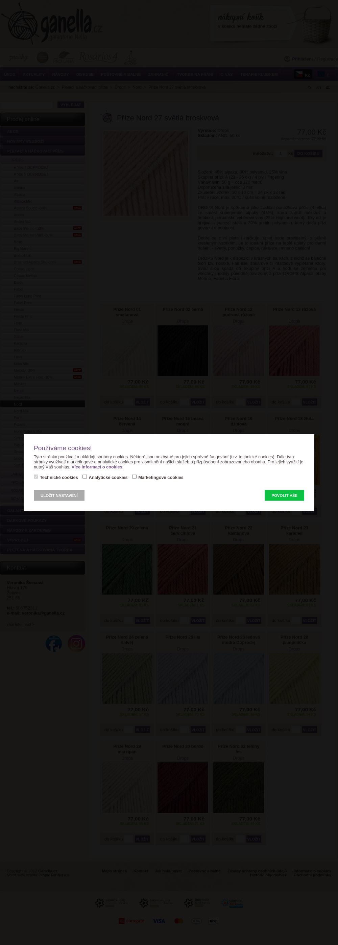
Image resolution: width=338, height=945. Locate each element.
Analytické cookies (108, 477)
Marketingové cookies (161, 477)
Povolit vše (284, 495)
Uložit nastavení (59, 495)
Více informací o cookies (97, 466)
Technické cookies (59, 477)
